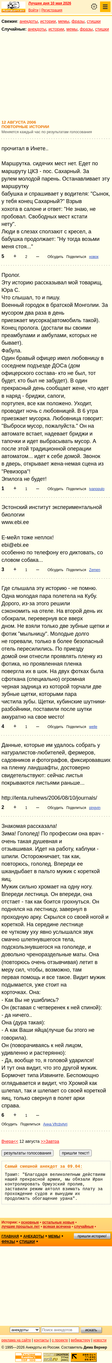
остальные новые (58, 1222)
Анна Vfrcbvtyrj (55, 1124)
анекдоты (28, 21)
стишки (94, 21)
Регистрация (51, 10)
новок (93, 257)
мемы (63, 21)
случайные (84, 1226)
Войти (33, 10)
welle (93, 727)
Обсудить (55, 257)
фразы (78, 21)
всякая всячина (57, 1226)
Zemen (94, 570)
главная (10, 1236)
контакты (41, 1340)
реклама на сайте (16, 1340)
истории (48, 21)
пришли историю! (92, 1236)
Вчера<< (9, 1141)
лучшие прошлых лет (20, 1226)
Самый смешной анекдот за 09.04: (43, 1166)
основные (30, 1222)
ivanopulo (96, 489)
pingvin (94, 808)
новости (99, 1340)
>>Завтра (50, 1141)
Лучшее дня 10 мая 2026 (49, 3)
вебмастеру (80, 1340)
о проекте (60, 1340)
